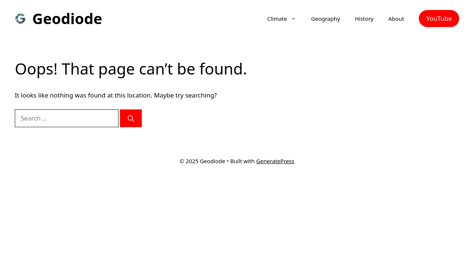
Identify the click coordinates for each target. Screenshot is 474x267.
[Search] (131, 118)
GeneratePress (275, 161)
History (364, 18)
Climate (285, 18)
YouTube (439, 18)
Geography (325, 18)
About (396, 18)
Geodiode (67, 18)
